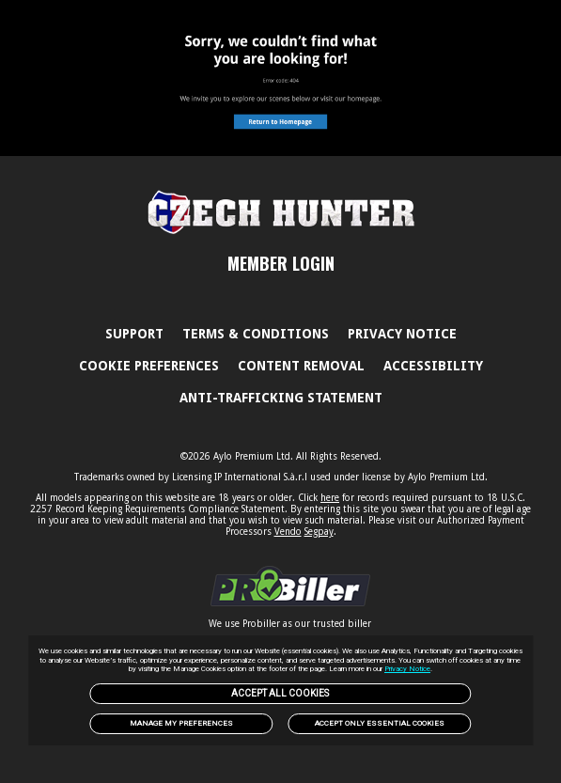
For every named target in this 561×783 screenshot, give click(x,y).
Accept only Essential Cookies (379, 723)
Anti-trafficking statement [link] (280, 397)
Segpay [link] (319, 531)
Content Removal (301, 365)
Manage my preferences (181, 723)
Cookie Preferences (149, 365)
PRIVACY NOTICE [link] (402, 333)
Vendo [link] (288, 531)
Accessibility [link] (433, 365)
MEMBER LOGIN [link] (281, 263)
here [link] (329, 498)
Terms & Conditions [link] (255, 333)
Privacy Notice (407, 669)
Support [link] (134, 333)
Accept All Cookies (280, 693)
